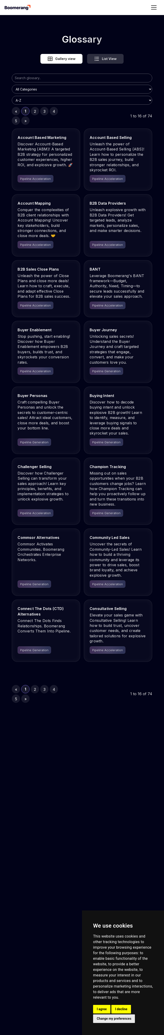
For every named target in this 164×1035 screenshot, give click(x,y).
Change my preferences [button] (114, 1018)
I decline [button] (121, 1009)
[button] (153, 7)
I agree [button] (102, 1009)
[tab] (61, 59)
